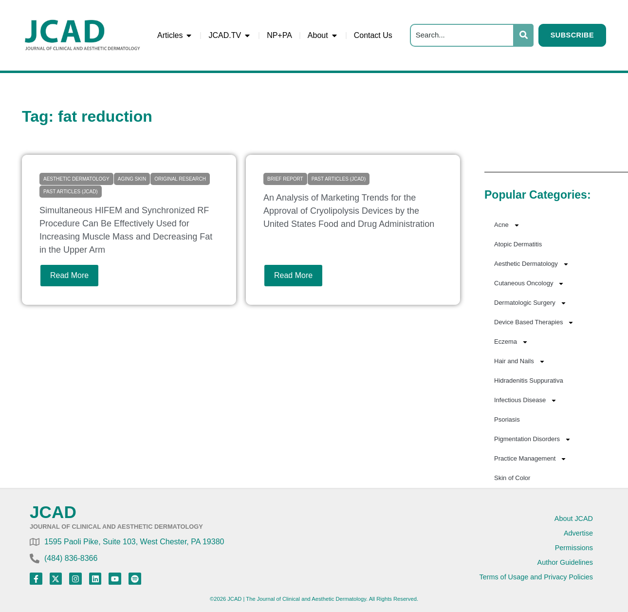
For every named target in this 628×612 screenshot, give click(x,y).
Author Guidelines (565, 562)
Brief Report (285, 179)
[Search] (462, 35)
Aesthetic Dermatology (76, 179)
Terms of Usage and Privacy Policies (536, 577)
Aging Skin (132, 179)
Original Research (180, 179)
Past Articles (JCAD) (70, 191)
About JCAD (573, 518)
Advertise (578, 533)
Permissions (574, 548)
